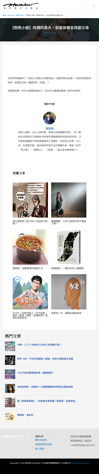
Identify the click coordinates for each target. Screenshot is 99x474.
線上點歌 (39, 448)
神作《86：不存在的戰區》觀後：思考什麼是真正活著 (45, 358)
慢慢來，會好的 (25, 414)
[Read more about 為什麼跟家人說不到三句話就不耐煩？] (30, 199)
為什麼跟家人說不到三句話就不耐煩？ (30, 222)
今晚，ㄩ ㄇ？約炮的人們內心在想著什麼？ (39, 344)
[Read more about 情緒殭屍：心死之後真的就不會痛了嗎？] (68, 199)
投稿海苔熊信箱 (43, 444)
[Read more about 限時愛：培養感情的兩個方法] (30, 246)
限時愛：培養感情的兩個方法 (28, 268)
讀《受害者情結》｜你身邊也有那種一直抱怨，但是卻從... (47, 400)
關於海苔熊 (41, 439)
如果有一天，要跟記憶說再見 (66, 313)
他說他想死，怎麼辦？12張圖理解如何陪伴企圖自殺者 (45, 386)
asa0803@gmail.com (80, 463)
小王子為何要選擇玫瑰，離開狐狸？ (35, 372)
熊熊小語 (19, 15)
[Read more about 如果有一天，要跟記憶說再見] (68, 291)
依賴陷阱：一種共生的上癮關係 (67, 268)
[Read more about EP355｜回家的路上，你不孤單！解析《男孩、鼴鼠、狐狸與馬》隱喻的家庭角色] (30, 291)
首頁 (4, 15)
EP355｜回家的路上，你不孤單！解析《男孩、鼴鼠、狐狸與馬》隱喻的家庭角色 (30, 315)
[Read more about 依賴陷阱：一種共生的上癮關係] (68, 246)
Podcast (11, 15)
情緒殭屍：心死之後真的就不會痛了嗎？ (68, 222)
